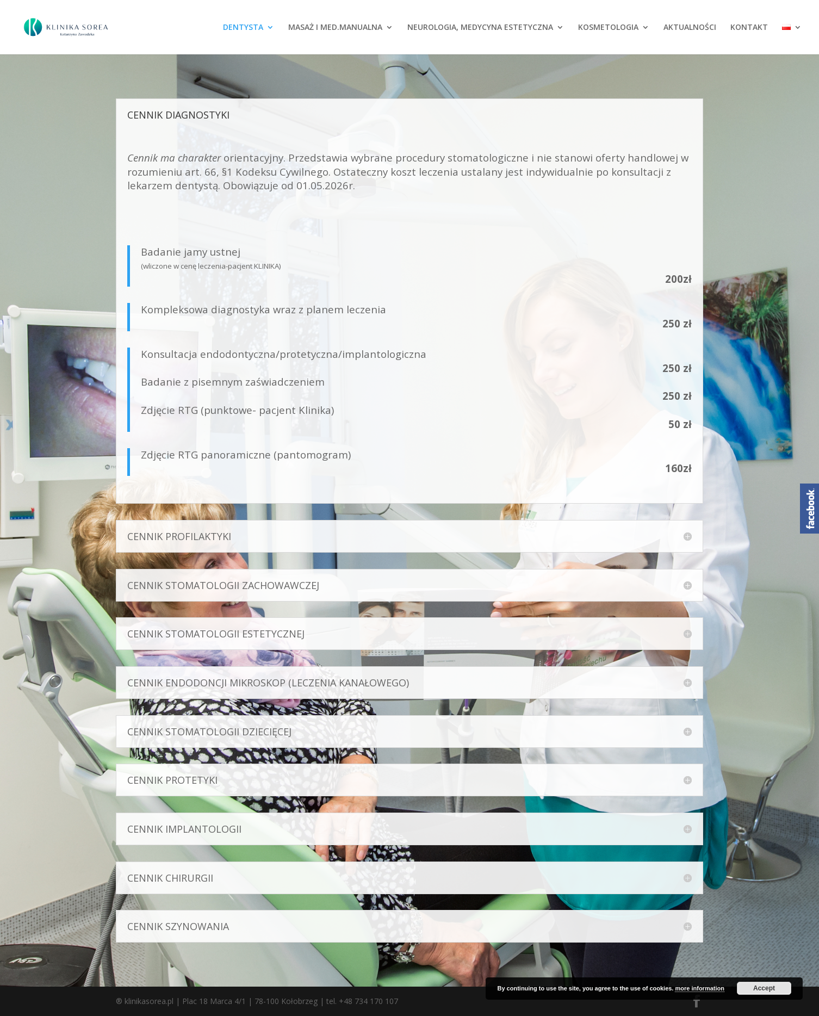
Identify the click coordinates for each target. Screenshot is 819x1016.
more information (699, 988)
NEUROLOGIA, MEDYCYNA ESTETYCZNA (480, 27)
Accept (764, 988)
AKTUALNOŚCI (689, 27)
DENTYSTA (243, 27)
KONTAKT (749, 27)
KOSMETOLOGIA (608, 27)
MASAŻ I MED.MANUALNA (335, 27)
